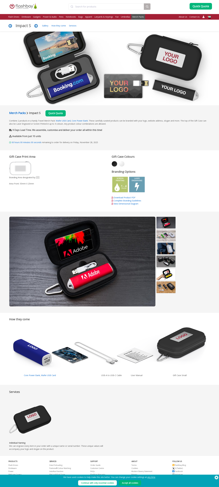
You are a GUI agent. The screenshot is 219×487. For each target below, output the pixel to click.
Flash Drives (13, 16)
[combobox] (106, 7)
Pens (61, 16)
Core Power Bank (80, 121)
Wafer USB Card (63, 121)
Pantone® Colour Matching (60, 468)
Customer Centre (97, 468)
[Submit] (72, 7)
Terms (134, 465)
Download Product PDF (123, 198)
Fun (117, 16)
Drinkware (26, 16)
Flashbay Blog (179, 465)
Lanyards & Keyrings (103, 16)
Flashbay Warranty (97, 475)
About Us (183, 16)
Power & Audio (50, 16)
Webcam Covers (15, 475)
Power (11, 472)
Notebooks (71, 16)
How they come (58, 25)
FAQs (92, 472)
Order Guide (95, 465)
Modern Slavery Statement (141, 472)
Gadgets (37, 16)
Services (72, 25)
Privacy (134, 475)
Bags (80, 16)
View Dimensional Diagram (126, 204)
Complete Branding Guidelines (127, 201)
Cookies (134, 468)
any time (151, 482)
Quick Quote (56, 113)
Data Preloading (55, 465)
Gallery (45, 25)
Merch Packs (138, 16)
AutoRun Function (56, 472)
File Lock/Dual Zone (57, 475)
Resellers (94, 478)
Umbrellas (125, 16)
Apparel (88, 16)
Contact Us (194, 16)
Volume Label (54, 478)
